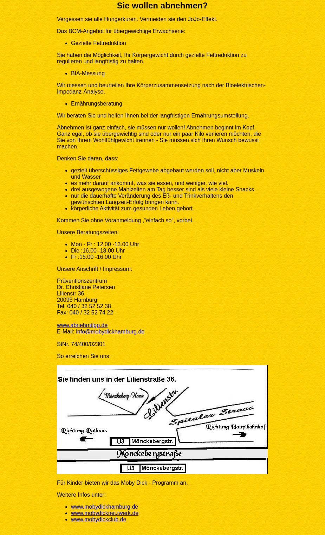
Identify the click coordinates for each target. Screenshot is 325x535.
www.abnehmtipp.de (82, 325)
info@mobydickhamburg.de (110, 332)
